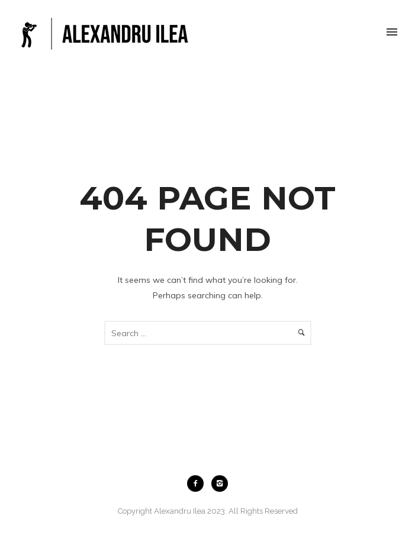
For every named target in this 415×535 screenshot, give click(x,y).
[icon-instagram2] (219, 483)
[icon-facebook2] (198, 483)
